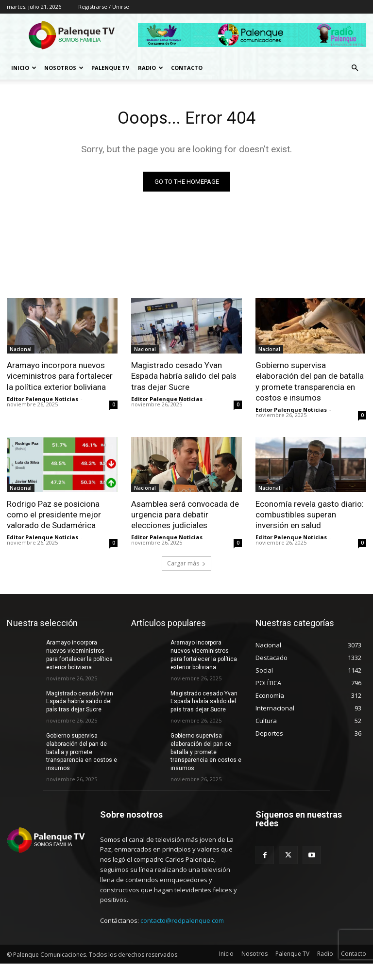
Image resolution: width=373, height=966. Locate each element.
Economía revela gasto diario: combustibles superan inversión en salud (309, 516)
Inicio (23, 67)
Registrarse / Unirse (103, 6)
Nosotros (64, 67)
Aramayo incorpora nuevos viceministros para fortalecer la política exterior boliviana (60, 377)
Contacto (187, 67)
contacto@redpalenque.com (182, 922)
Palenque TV (110, 67)
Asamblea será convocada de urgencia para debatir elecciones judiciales (185, 516)
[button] (354, 68)
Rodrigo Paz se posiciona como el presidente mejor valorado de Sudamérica (54, 516)
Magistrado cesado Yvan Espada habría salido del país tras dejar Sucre (184, 377)
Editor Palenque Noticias (42, 400)
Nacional (21, 351)
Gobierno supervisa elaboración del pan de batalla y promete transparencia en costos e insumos (81, 754)
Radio (150, 67)
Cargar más (186, 566)
